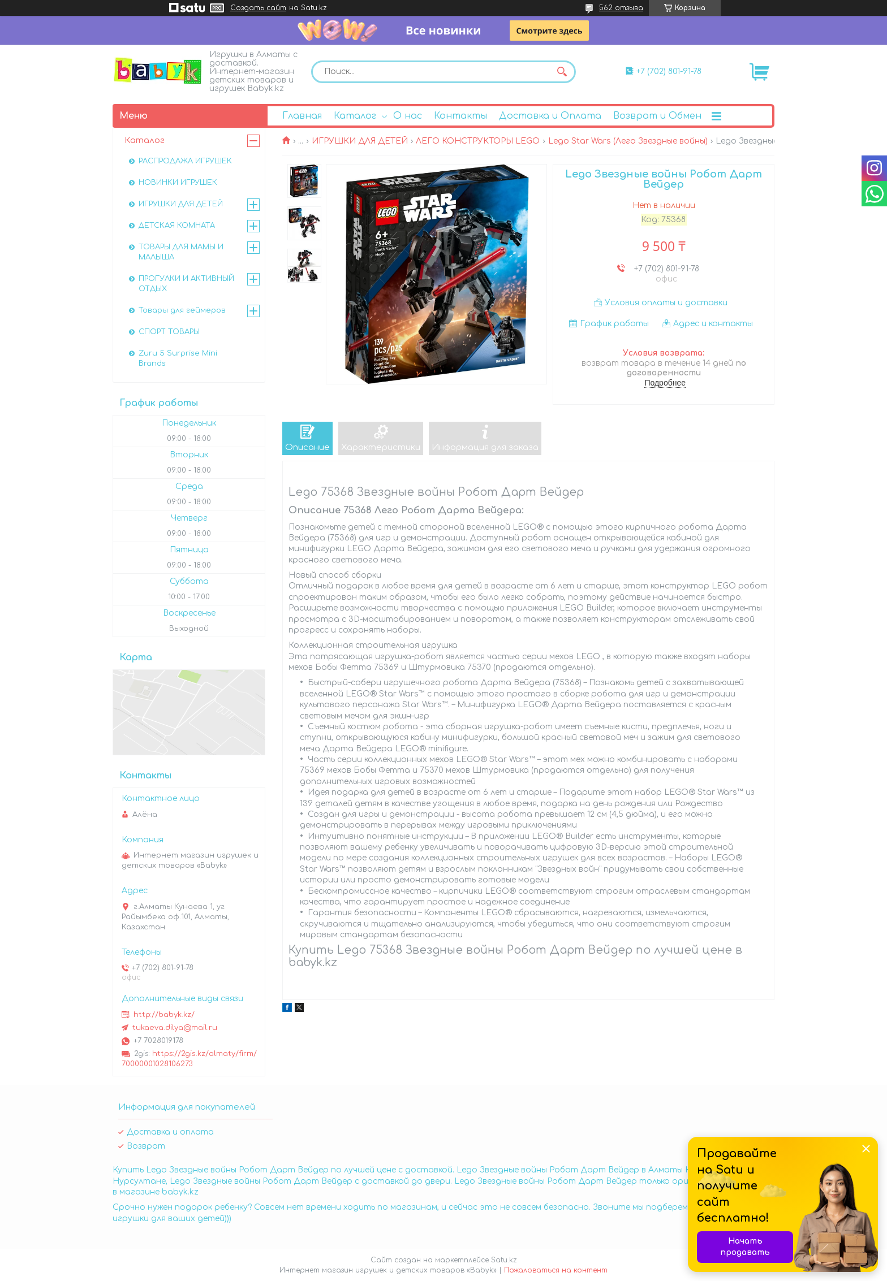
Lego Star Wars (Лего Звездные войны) (628, 141)
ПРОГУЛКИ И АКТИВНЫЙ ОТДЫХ (186, 284)
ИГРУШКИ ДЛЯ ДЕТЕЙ (360, 141)
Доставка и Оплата (550, 116)
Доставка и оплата (170, 1132)
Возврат (146, 1146)
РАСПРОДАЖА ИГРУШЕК (185, 161)
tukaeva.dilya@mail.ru (174, 1028)
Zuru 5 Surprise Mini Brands (178, 358)
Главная (302, 116)
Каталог (355, 116)
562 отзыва (621, 8)
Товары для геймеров (182, 310)
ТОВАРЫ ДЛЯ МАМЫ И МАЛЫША (181, 252)
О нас (407, 116)
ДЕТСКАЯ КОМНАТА (177, 226)
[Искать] (561, 71)
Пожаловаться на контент (556, 1270)
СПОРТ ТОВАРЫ (169, 332)
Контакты (460, 116)
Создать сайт (258, 8)
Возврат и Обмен (657, 116)
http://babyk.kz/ (164, 1015)
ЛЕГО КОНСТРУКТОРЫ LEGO (478, 141)
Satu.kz (504, 1260)
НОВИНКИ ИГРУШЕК (178, 183)
